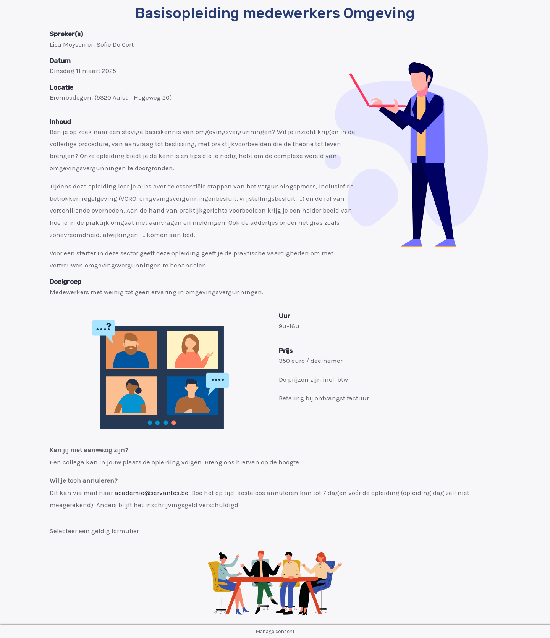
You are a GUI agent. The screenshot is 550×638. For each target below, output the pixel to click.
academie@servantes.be (151, 492)
